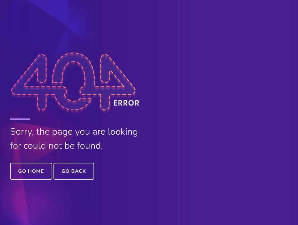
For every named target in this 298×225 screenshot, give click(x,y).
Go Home (31, 171)
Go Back (74, 171)
